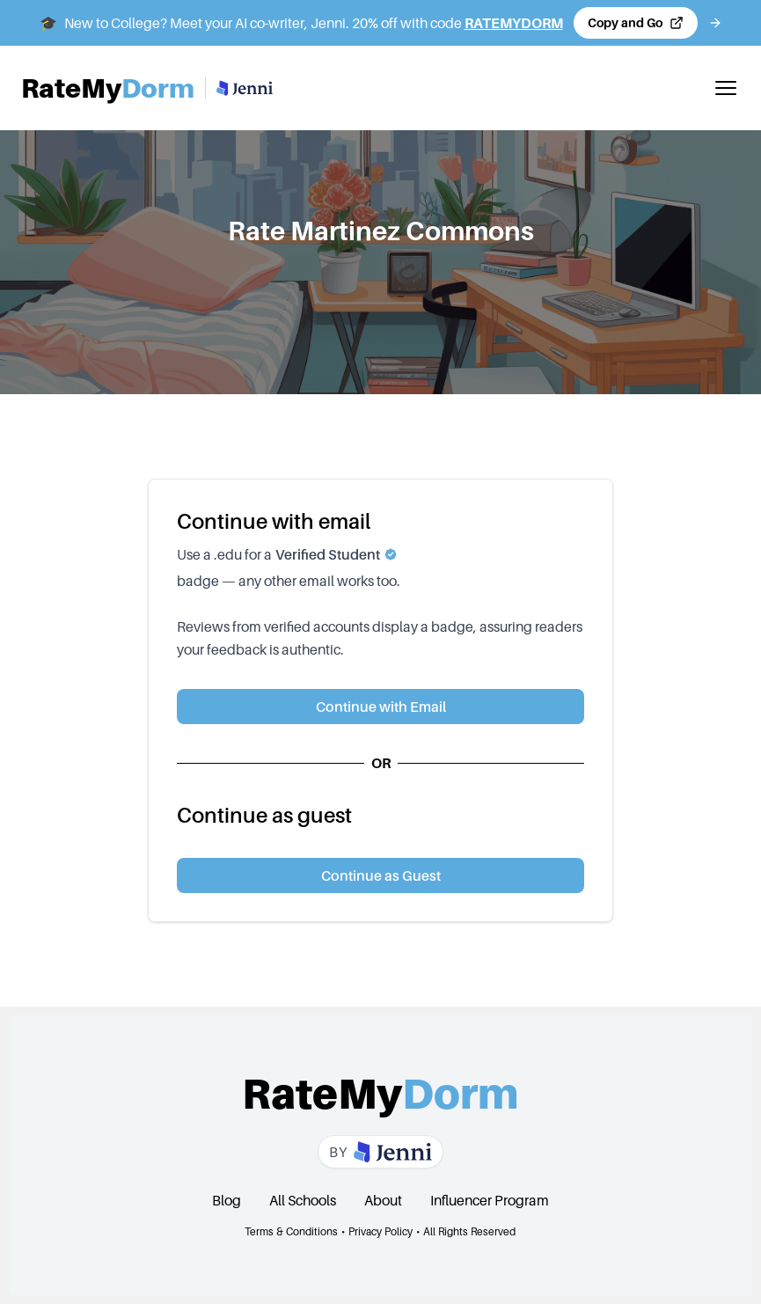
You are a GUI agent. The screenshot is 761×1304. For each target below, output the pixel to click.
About (383, 1200)
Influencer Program (489, 1200)
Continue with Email (381, 706)
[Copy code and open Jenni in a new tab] (636, 23)
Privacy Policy (380, 1231)
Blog (226, 1200)
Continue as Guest (381, 875)
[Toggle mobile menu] (726, 88)
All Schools (302, 1200)
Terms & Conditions (291, 1231)
